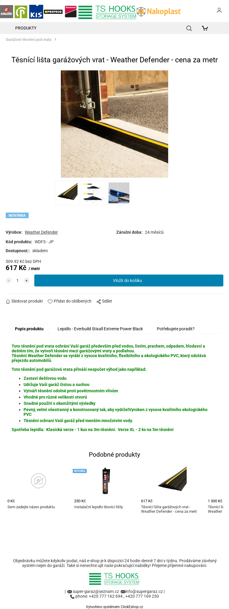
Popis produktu (29, 328)
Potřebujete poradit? (176, 328)
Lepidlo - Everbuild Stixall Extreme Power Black (100, 328)
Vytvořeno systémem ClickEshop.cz (114, 607)
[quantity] (18, 280)
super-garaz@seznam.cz (96, 591)
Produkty (25, 28)
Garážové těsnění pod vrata (28, 39)
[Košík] (206, 28)
